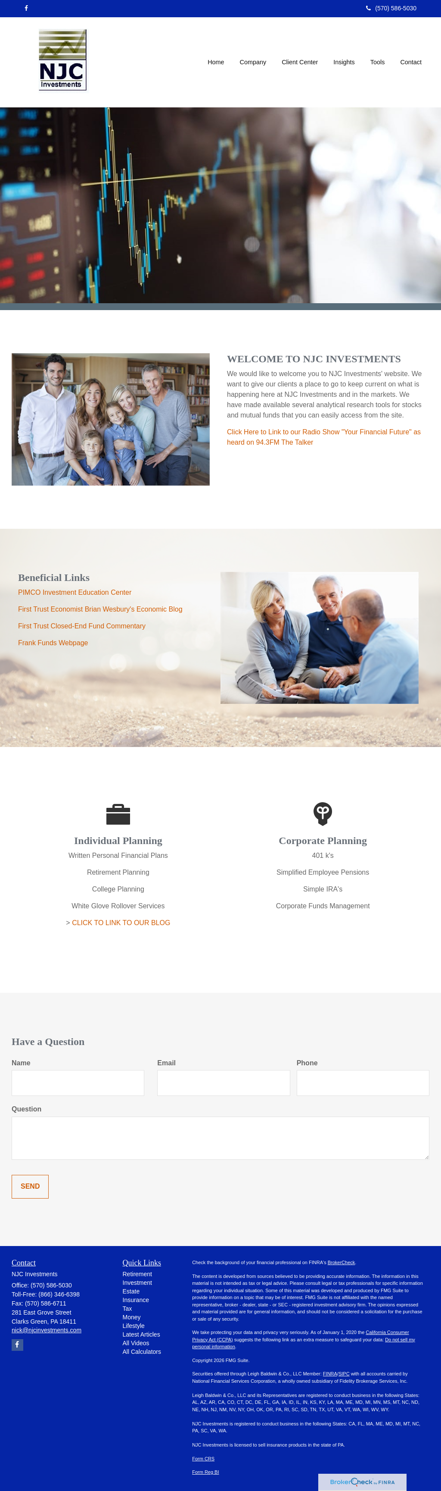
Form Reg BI (205, 1472)
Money (132, 1317)
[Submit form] (30, 1187)
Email (166, 1063)
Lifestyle (134, 1325)
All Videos (136, 1343)
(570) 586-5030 (391, 8)
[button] (253, 62)
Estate (131, 1291)
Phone (307, 1063)
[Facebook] (26, 8)
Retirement (137, 1274)
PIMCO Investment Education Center (74, 592)
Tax (127, 1308)
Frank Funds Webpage (53, 643)
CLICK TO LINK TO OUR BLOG (121, 922)
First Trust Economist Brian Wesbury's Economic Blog (100, 609)
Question (26, 1109)
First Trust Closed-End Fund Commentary (82, 626)
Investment (137, 1282)
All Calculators (142, 1351)
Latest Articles (141, 1334)
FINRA (330, 1373)
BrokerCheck (341, 1262)
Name (21, 1063)
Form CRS (203, 1458)
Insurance (136, 1299)
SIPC (344, 1373)
